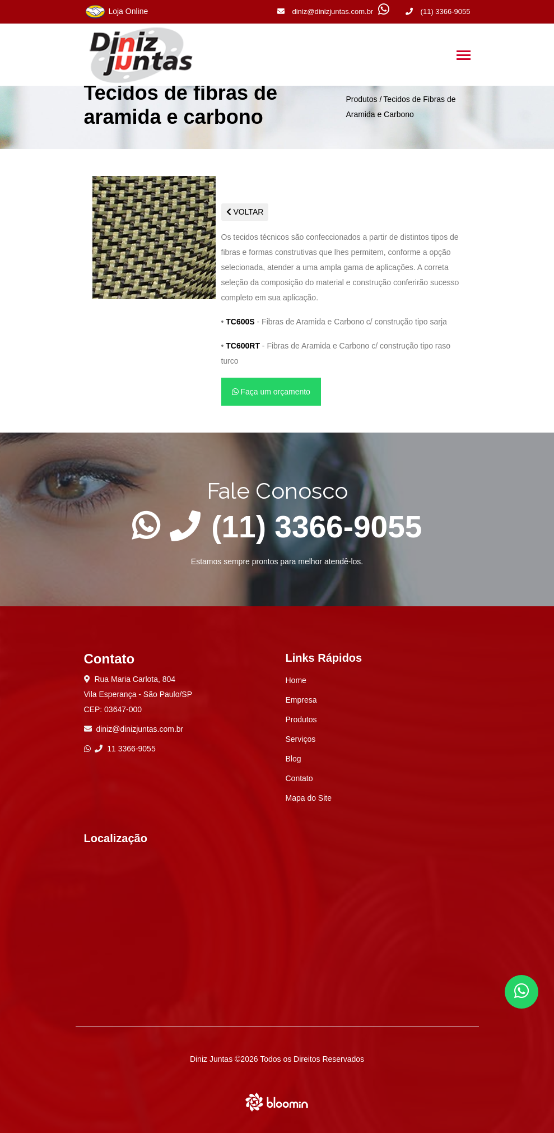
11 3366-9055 (125, 748)
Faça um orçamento (271, 391)
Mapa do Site (309, 797)
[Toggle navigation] (464, 56)
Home (296, 680)
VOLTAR (245, 211)
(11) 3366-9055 (438, 11)
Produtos (361, 99)
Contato (299, 778)
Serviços (301, 739)
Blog (293, 758)
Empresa (301, 699)
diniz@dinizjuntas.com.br (325, 11)
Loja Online (116, 12)
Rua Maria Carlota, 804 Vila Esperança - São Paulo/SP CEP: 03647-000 (138, 694)
